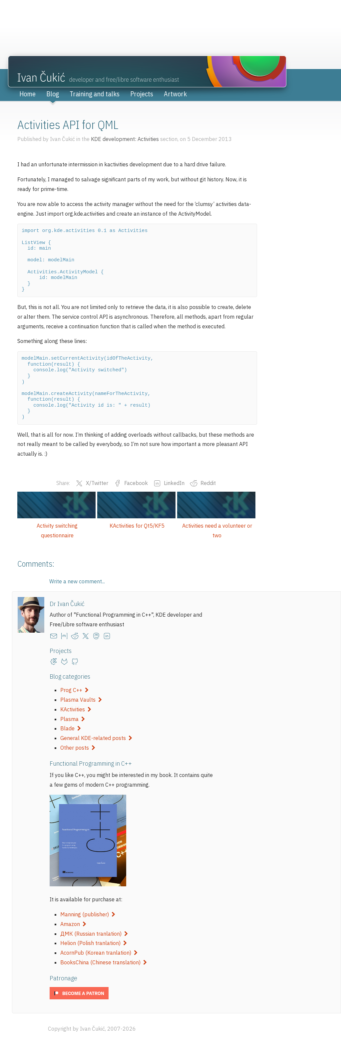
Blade (70, 728)
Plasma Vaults (81, 699)
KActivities (75, 709)
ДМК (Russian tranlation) (94, 933)
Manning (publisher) (87, 914)
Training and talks (95, 93)
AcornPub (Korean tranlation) (99, 952)
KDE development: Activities (125, 139)
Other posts (77, 747)
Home (27, 93)
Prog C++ (74, 690)
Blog (52, 93)
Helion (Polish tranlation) (93, 943)
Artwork (175, 93)
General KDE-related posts (96, 738)
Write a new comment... (77, 581)
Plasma (72, 719)
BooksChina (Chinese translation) (103, 962)
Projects (141, 93)
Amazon (73, 924)
